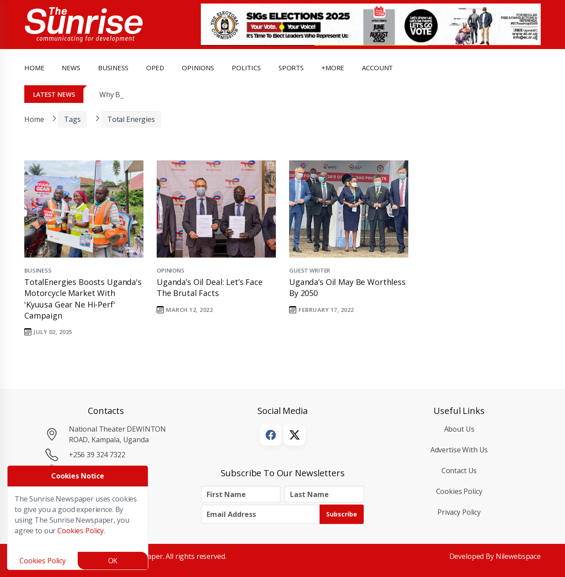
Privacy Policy (459, 512)
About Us (459, 429)
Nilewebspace (518, 556)
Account (377, 67)
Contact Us (459, 470)
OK (113, 561)
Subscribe (341, 514)
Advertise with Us (459, 450)
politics (246, 67)
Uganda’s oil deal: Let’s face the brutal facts (210, 287)
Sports (291, 67)
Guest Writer (309, 270)
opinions (198, 67)
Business (38, 270)
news (71, 67)
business (113, 67)
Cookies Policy (459, 491)
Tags (72, 119)
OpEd (155, 67)
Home (34, 67)
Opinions (171, 270)
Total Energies (131, 119)
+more (332, 67)
